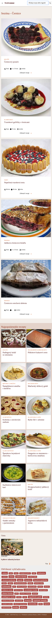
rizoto (24, 597)
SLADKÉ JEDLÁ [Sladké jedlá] (8, 119)
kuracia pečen (32, 586)
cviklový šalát (32, 577)
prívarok (35, 593)
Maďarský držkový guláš (38, 386)
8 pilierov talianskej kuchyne (10, 559)
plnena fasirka (7, 593)
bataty (16, 573)
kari (14, 586)
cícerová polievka (8, 580)
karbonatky (6, 586)
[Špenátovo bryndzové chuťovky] (13, 439)
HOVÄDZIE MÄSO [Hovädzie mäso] (33, 383)
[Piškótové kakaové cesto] (38, 338)
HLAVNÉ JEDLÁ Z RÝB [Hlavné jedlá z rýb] (34, 417)
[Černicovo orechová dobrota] (26, 278)
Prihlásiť (44, 614)
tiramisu (28, 600)
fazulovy (28, 580)
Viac (47, 563)
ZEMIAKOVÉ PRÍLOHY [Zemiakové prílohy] (9, 518)
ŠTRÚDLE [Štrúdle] (7, 240)
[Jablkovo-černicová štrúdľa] (26, 218)
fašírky (10, 583)
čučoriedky (33, 604)
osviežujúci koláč (30, 590)
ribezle (19, 597)
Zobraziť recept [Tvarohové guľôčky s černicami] (26, 133)
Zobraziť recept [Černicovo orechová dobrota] (26, 314)
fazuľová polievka (40, 580)
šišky (40, 604)
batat (10, 573)
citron (11, 577)
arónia (4, 573)
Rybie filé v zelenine (36, 420)
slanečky (46, 597)
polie (16, 593)
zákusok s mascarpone (20, 604)
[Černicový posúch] (26, 37)
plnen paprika (43, 590)
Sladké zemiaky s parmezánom (9, 521)
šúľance (23, 607)
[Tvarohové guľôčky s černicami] (26, 97)
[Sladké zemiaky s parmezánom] (13, 506)
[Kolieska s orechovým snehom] (13, 405)
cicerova (4, 577)
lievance (47, 586)
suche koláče (19, 600)
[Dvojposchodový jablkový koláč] (38, 473)
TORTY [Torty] (6, 180)
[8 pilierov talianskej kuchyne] (12, 547)
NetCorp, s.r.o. (17, 614)
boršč (33, 573)
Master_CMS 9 (37, 614)
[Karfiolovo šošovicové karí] (13, 473)
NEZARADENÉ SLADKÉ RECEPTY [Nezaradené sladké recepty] (37, 350)
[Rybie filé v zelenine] (38, 405)
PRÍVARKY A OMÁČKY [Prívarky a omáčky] (9, 383)
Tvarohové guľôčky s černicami (16, 122)
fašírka (4, 583)
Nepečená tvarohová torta (14, 182)
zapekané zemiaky (40, 600)
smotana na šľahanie (7, 600)
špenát (46, 604)
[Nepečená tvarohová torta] (26, 158)
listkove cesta (7, 590)
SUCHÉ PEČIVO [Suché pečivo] (7, 417)
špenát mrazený (6, 607)
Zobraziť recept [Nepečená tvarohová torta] (26, 193)
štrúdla (15, 607)
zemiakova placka (7, 604)
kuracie (40, 586)
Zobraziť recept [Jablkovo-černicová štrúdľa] (26, 254)
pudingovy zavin (8, 597)
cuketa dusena (21, 577)
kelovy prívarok (22, 586)
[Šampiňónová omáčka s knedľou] (13, 372)
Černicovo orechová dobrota (15, 303)
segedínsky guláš (35, 597)
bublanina (41, 573)
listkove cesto (18, 590)
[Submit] (50, 3)
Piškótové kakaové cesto (37, 352)
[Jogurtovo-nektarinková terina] (38, 506)
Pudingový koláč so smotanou (9, 353)
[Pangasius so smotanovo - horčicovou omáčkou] (38, 439)
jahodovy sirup (39, 583)
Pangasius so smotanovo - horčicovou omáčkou (38, 454)
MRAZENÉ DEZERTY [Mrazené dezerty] (34, 518)
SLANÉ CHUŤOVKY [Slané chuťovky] (8, 451)
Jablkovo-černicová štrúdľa (15, 243)
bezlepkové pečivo (25, 573)
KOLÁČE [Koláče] (6, 59)
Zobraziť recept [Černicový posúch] (26, 73)
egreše (20, 580)
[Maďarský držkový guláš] (38, 372)
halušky (30, 583)
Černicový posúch (11, 62)
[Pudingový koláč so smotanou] (13, 338)
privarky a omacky (25, 593)
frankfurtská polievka (20, 583)
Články (3, 535)
